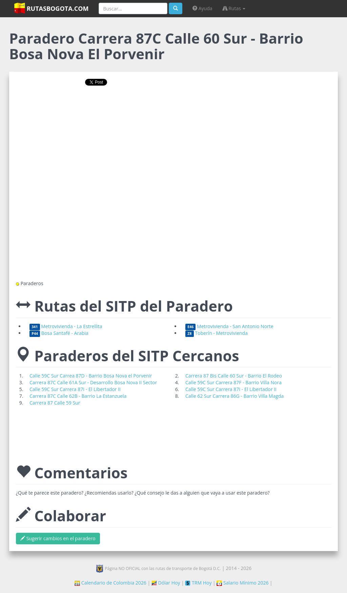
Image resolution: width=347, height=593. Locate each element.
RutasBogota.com (51, 8)
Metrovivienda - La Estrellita (65, 326)
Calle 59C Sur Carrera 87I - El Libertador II (75, 389)
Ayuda (202, 8)
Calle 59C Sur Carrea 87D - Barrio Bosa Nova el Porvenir (90, 375)
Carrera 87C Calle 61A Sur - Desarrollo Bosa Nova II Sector (93, 382)
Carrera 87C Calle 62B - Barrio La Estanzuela (77, 396)
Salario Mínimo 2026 (242, 582)
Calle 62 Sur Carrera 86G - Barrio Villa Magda (234, 396)
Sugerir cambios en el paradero (58, 538)
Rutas (234, 8)
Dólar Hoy (165, 582)
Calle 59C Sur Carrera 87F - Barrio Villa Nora (233, 382)
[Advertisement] (173, 112)
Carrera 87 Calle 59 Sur (54, 403)
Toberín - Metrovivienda (216, 333)
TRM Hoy (198, 582)
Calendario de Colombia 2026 (110, 582)
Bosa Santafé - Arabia (58, 333)
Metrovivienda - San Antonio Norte (229, 326)
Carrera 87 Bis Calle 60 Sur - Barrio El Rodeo (233, 375)
